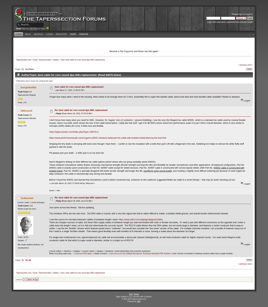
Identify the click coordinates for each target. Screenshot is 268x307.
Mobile (136, 294)
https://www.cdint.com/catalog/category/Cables (141, 219)
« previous (242, 65)
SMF (138, 301)
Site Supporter (126, 51)
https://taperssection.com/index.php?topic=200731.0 (74, 132)
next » (250, 65)
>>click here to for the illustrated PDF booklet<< (140, 253)
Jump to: (19, 279)
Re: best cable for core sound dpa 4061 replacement (81, 110)
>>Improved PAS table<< (83, 253)
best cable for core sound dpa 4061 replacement (79, 87)
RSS (131, 294)
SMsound (26, 110)
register (249, 14)
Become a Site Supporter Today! (35, 29)
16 (31, 206)
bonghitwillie (28, 87)
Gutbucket (27, 198)
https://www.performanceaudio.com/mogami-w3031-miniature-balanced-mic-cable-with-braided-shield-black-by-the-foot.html (107, 138)
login (240, 14)
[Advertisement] (94, 44)
